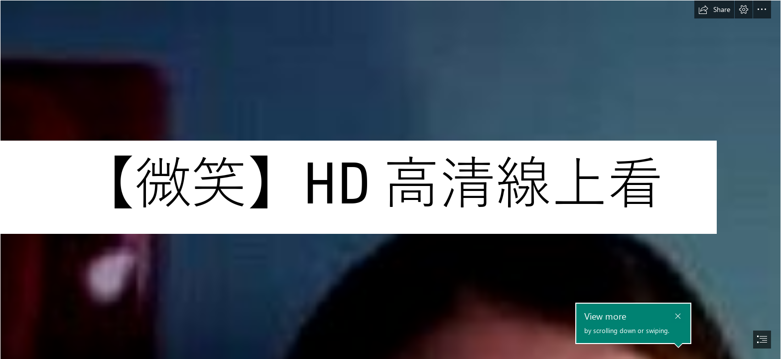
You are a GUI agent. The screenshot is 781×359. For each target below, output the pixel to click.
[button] (714, 9)
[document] (390, 179)
